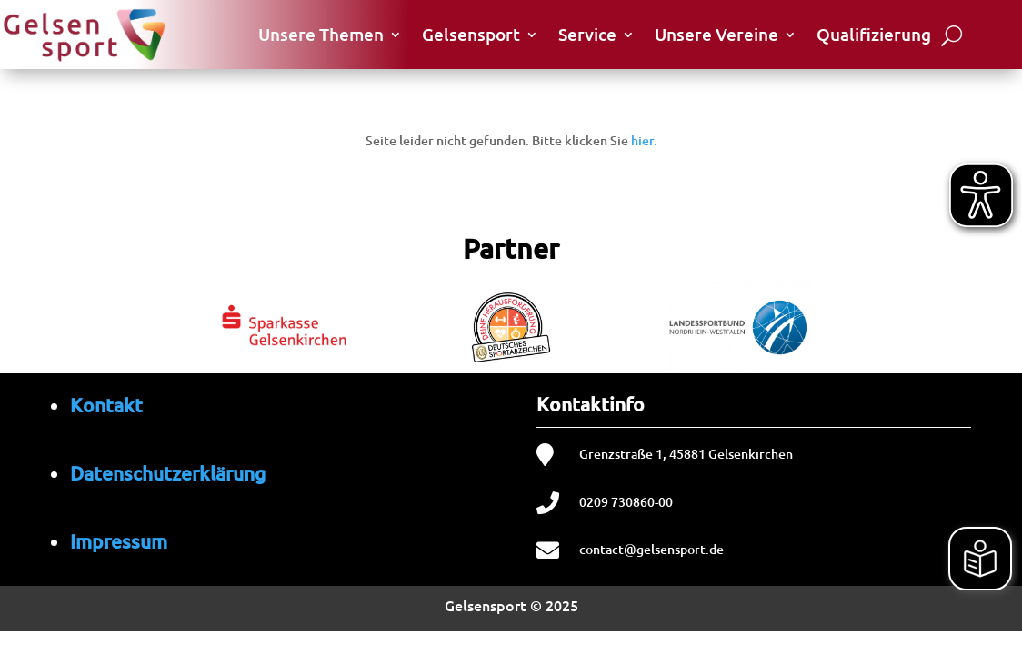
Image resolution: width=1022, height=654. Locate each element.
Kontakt (106, 404)
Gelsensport (471, 34)
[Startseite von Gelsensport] (83, 34)
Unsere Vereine (716, 34)
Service (587, 34)
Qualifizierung (874, 34)
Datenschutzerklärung (168, 473)
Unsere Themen (321, 34)
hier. (644, 140)
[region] (511, 322)
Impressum (118, 541)
